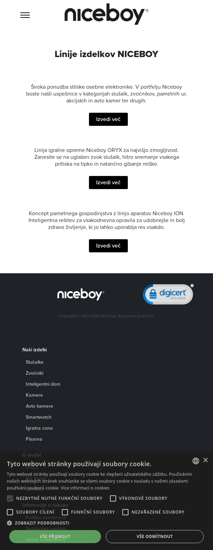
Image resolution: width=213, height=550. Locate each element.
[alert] (106, 501)
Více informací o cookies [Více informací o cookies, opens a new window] (85, 488)
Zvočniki (34, 373)
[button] (106, 523)
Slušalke (35, 362)
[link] (168, 296)
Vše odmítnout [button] (155, 536)
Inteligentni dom (43, 384)
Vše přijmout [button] (55, 536)
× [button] (205, 460)
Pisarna (34, 439)
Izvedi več (108, 119)
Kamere (34, 395)
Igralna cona (39, 428)
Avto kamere (39, 406)
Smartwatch (39, 417)
